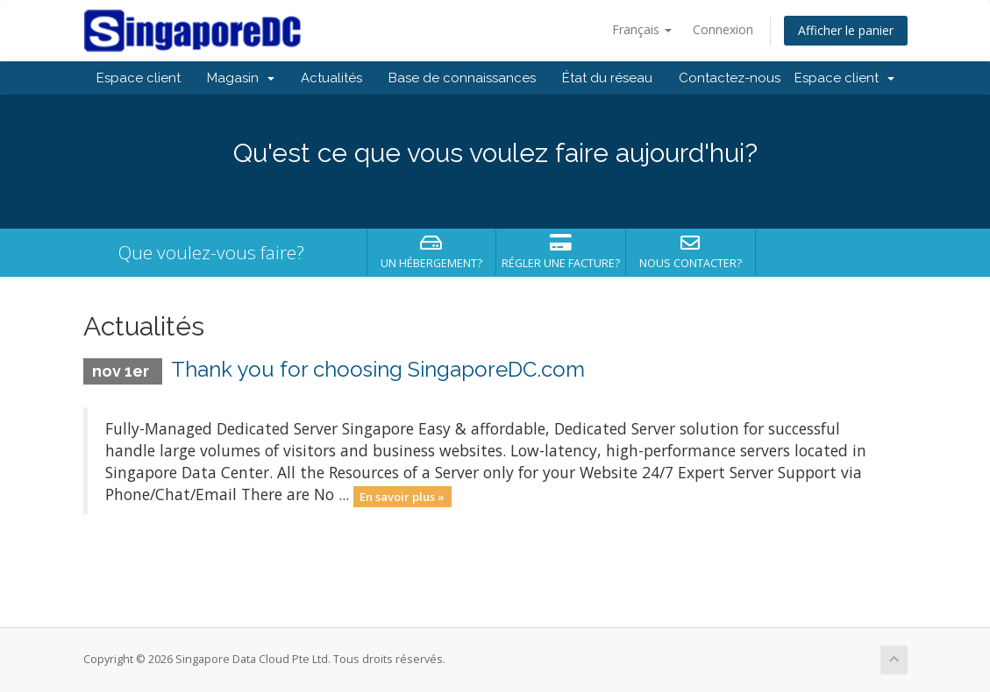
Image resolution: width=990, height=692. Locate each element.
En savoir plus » (402, 496)
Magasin (240, 78)
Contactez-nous (729, 78)
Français (642, 29)
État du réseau (607, 78)
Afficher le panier (846, 30)
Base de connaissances (462, 78)
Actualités (331, 78)
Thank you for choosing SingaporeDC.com (378, 369)
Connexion (723, 29)
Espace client (138, 78)
